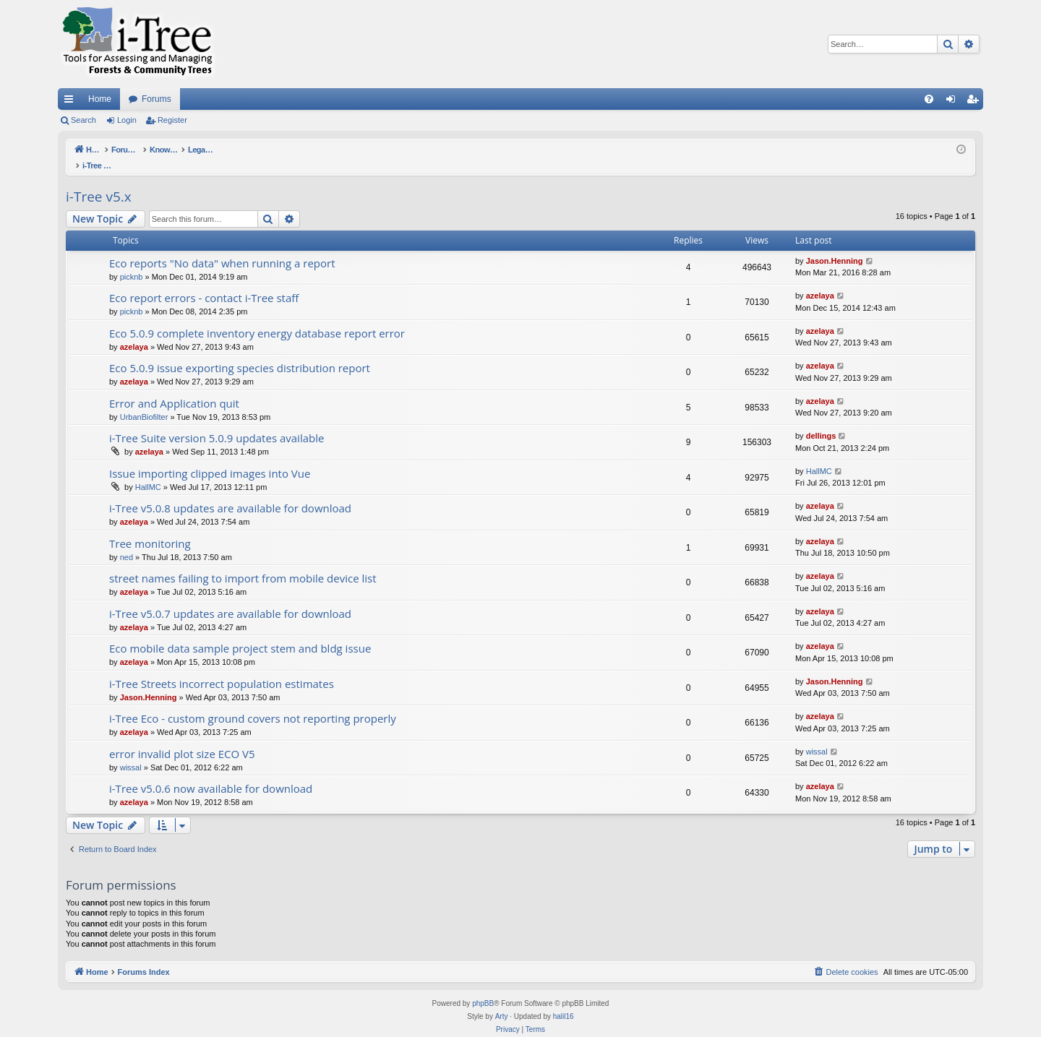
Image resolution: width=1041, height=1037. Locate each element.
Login (127, 120)
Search (83, 120)
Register (172, 120)
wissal (131, 752)
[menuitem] (929, 99)
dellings (821, 420)
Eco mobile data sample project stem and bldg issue (240, 633)
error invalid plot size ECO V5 (182, 738)
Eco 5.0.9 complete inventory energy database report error (257, 318)
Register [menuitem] (975, 102)
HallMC (148, 472)
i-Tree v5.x (99, 181)
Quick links (72, 102)
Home (99, 99)
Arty (501, 1001)
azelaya (820, 280)
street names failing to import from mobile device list (243, 563)
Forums (156, 99)
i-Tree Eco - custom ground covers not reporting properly (252, 703)
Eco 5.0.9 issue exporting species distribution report (239, 352)
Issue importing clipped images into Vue (209, 458)
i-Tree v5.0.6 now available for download (210, 773)
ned (126, 542)
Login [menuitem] (953, 102)
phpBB (483, 988)
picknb (131, 261)
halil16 (563, 1001)
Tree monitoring (150, 528)
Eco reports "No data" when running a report (222, 248)
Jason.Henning (834, 245)
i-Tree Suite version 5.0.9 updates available (216, 423)
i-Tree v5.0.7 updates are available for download (230, 598)
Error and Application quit (174, 388)
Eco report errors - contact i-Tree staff (204, 282)
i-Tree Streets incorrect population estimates (221, 668)
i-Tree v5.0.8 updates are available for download (230, 493)
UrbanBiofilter (144, 401)
